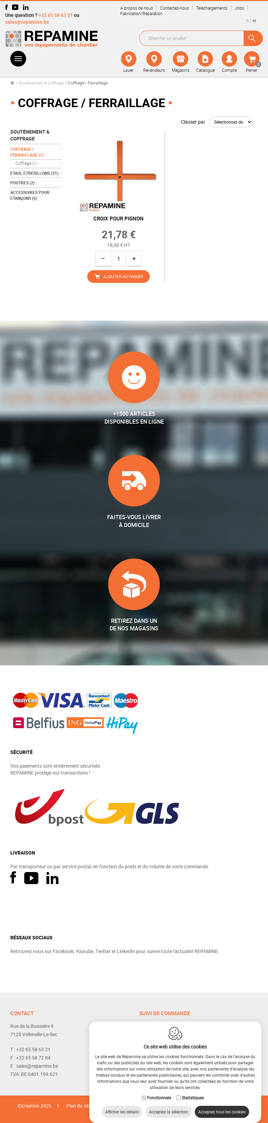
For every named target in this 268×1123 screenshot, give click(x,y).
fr (247, 20)
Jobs (239, 8)
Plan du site (78, 1105)
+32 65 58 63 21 (55, 15)
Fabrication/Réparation (141, 13)
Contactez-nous (174, 8)
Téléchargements (211, 8)
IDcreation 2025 (35, 1105)
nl (254, 20)
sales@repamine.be (27, 22)
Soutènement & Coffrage (41, 82)
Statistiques (193, 1090)
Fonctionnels (159, 1090)
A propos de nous (136, 8)
